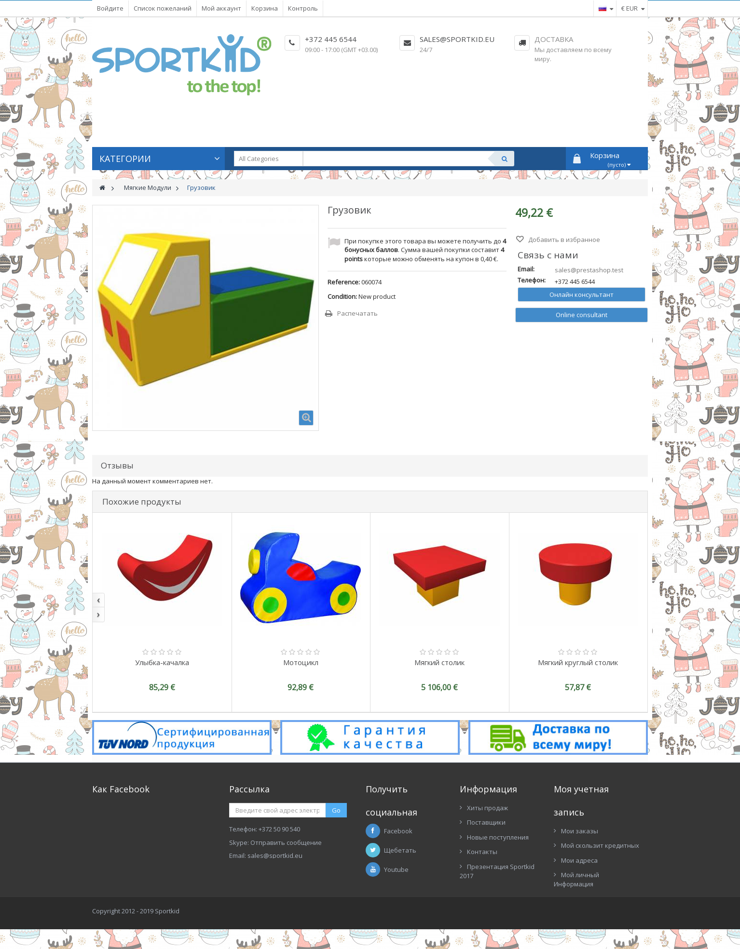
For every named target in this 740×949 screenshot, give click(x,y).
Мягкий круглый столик (578, 662)
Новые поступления (498, 837)
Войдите (110, 8)
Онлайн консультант (581, 294)
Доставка (553, 39)
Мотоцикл (300, 662)
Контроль (303, 8)
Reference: (344, 282)
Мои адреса (579, 860)
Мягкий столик (439, 662)
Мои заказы (579, 831)
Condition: (342, 296)
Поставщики (486, 822)
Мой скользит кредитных (600, 845)
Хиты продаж (487, 807)
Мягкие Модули (147, 187)
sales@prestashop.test (589, 270)
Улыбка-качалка (162, 662)
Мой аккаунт (221, 8)
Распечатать (357, 313)
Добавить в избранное (563, 239)
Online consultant (581, 314)
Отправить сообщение (286, 842)
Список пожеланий (163, 8)
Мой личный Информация (576, 879)
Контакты (482, 851)
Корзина (264, 8)
